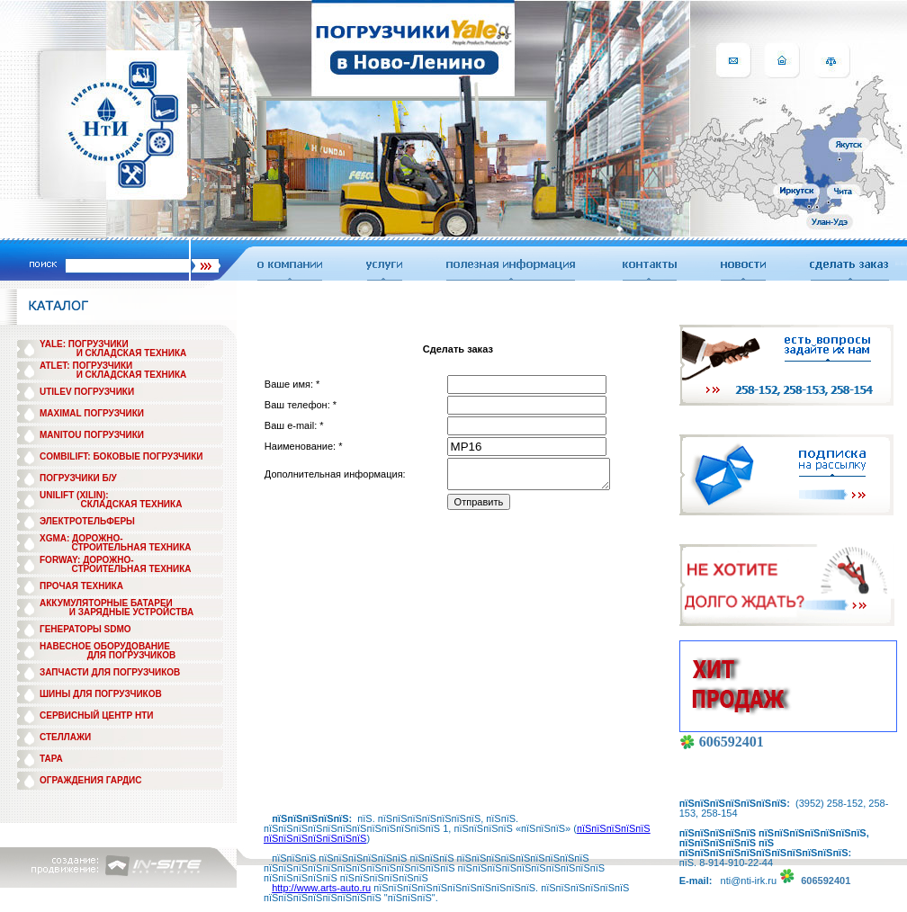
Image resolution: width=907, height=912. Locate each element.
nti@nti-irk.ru (749, 880)
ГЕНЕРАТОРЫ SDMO (85, 629)
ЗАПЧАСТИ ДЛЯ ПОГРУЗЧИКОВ (110, 672)
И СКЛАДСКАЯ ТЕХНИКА (131, 353)
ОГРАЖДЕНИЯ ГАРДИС (91, 780)
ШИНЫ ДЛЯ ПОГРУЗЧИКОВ (101, 694)
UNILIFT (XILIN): (74, 495)
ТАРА (51, 759)
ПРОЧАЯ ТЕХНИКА (81, 586)
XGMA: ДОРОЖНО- (81, 538)
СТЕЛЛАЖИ (65, 737)
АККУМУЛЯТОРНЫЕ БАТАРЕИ (106, 603)
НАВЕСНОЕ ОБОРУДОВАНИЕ (105, 646)
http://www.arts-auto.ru (321, 887)
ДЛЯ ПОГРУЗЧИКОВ (131, 655)
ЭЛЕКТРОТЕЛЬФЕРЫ (87, 521)
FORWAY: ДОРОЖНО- (87, 560)
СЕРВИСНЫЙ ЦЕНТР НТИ (96, 715)
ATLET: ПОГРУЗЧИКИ (86, 366)
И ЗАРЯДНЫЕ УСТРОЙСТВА (131, 612)
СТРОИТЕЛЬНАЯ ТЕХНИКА (131, 547)
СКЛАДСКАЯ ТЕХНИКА (132, 504)
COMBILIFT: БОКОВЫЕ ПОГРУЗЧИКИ (121, 456)
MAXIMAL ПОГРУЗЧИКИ (92, 413)
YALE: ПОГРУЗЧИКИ (84, 344)
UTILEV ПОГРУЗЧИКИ (87, 392)
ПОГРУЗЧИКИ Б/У (78, 478)
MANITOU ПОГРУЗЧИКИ (92, 435)
